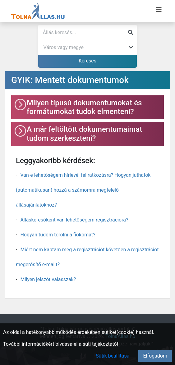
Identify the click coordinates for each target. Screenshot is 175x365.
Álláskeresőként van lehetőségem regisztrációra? (74, 220)
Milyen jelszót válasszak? (48, 279)
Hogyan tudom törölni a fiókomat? (57, 235)
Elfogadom (155, 356)
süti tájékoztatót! (101, 344)
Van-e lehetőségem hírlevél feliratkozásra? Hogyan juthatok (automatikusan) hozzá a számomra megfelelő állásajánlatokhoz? (83, 190)
